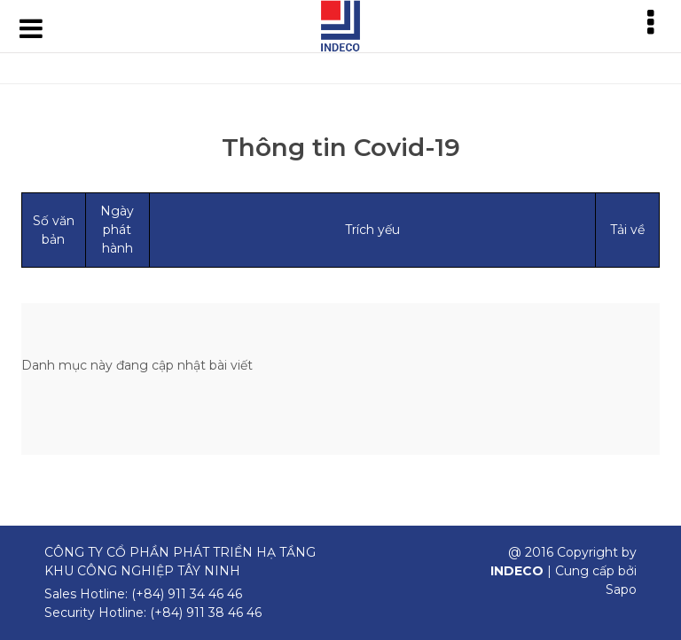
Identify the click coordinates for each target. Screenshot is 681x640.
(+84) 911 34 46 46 (186, 594)
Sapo (621, 589)
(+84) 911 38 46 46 (206, 612)
